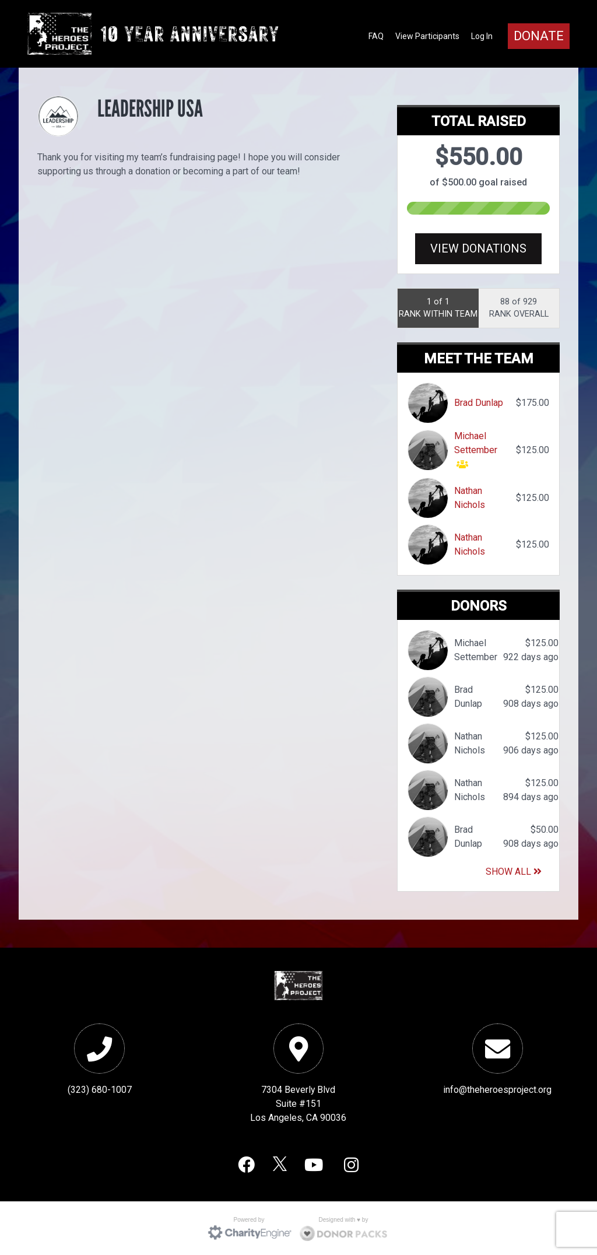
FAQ (376, 36)
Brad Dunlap (478, 402)
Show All (514, 871)
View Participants (427, 36)
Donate (539, 36)
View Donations (478, 248)
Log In (482, 36)
